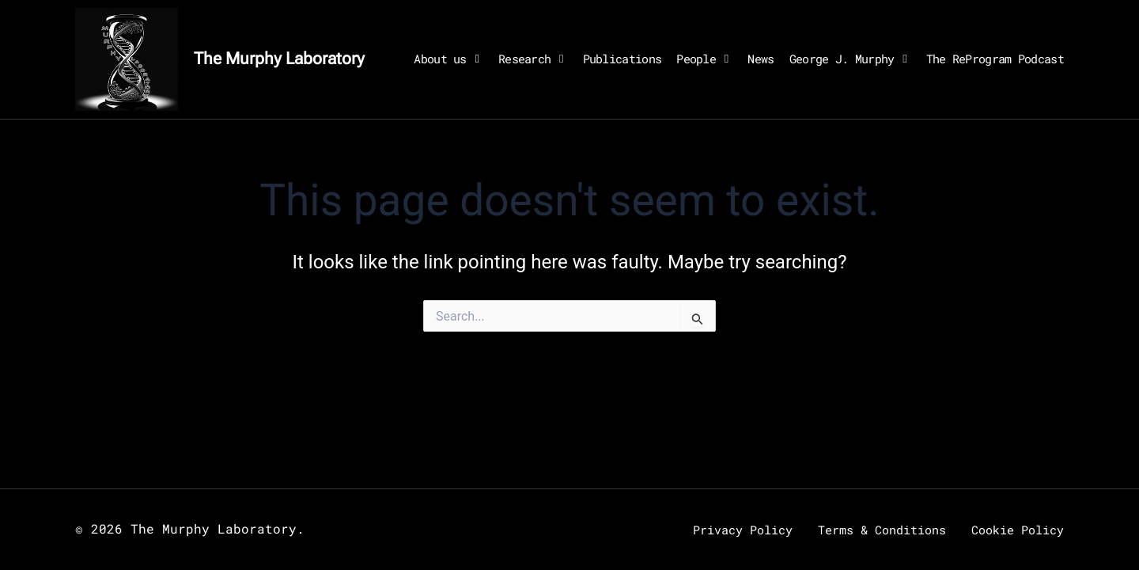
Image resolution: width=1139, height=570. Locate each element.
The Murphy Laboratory (279, 58)
